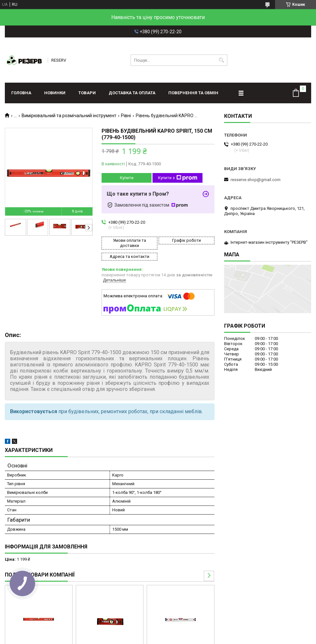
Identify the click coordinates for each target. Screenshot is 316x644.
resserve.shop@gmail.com (256, 179)
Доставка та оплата (132, 92)
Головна (21, 92)
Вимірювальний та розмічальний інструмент (69, 115)
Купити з (177, 178)
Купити (126, 177)
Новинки (54, 92)
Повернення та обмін (193, 92)
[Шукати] (221, 60)
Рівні (126, 115)
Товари (87, 92)
